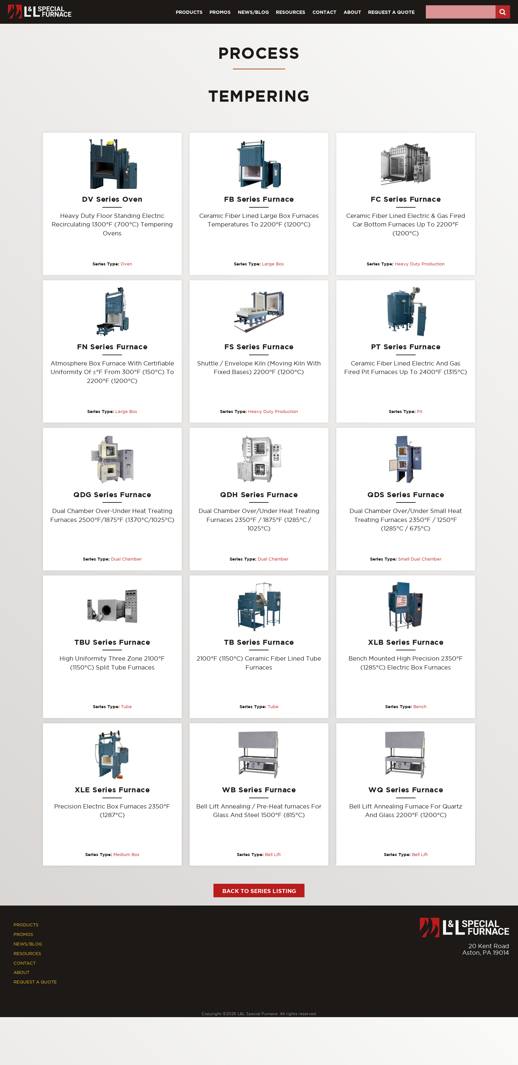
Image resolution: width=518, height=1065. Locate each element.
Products (189, 12)
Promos (220, 12)
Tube (126, 707)
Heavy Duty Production (420, 263)
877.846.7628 (489, 960)
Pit (420, 411)
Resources (290, 12)
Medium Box (126, 854)
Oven (126, 263)
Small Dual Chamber (419, 559)
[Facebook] (490, 973)
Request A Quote (391, 12)
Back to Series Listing (259, 891)
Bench (419, 707)
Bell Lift (273, 854)
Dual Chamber (126, 559)
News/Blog (253, 12)
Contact (324, 12)
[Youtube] (504, 973)
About (352, 12)
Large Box (273, 263)
